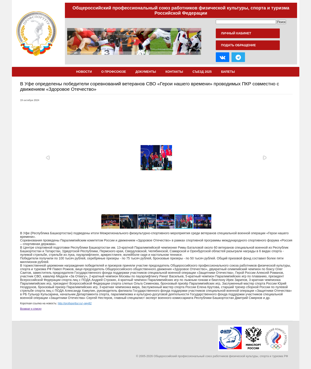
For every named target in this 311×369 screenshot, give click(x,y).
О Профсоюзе (113, 71)
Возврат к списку (31, 308)
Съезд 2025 (202, 71)
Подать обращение (238, 45)
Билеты (228, 71)
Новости (84, 71)
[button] (48, 157)
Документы (145, 71)
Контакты (174, 71)
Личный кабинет (236, 33)
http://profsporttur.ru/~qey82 (75, 303)
